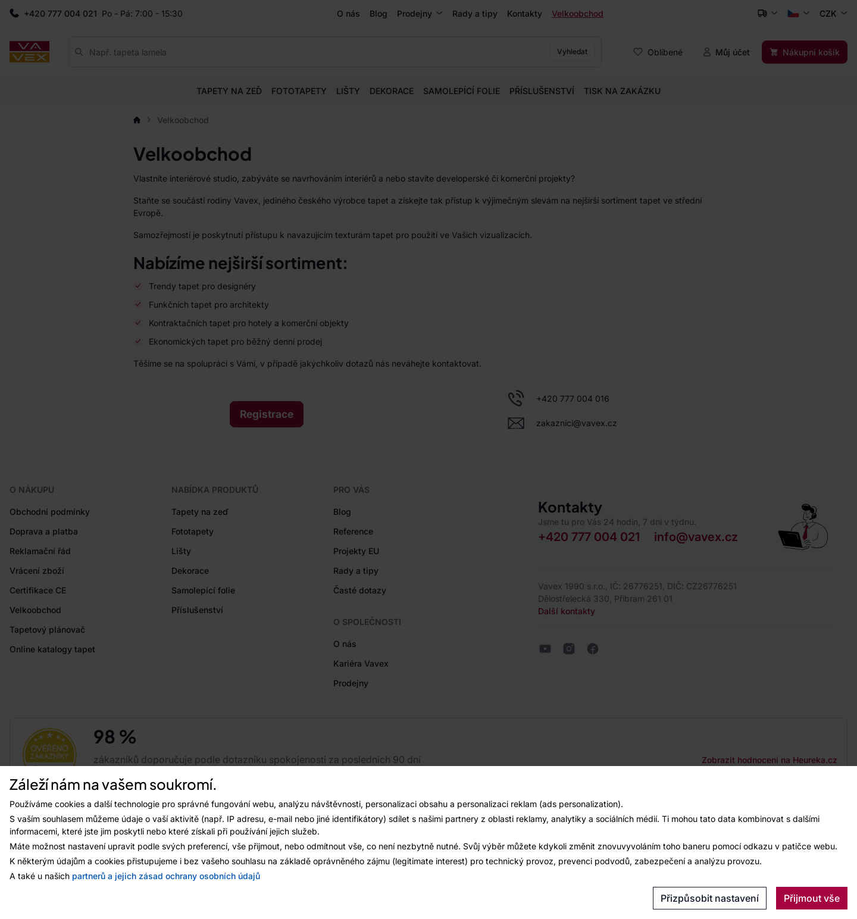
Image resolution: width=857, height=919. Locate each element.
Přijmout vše (812, 898)
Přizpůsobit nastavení (710, 898)
